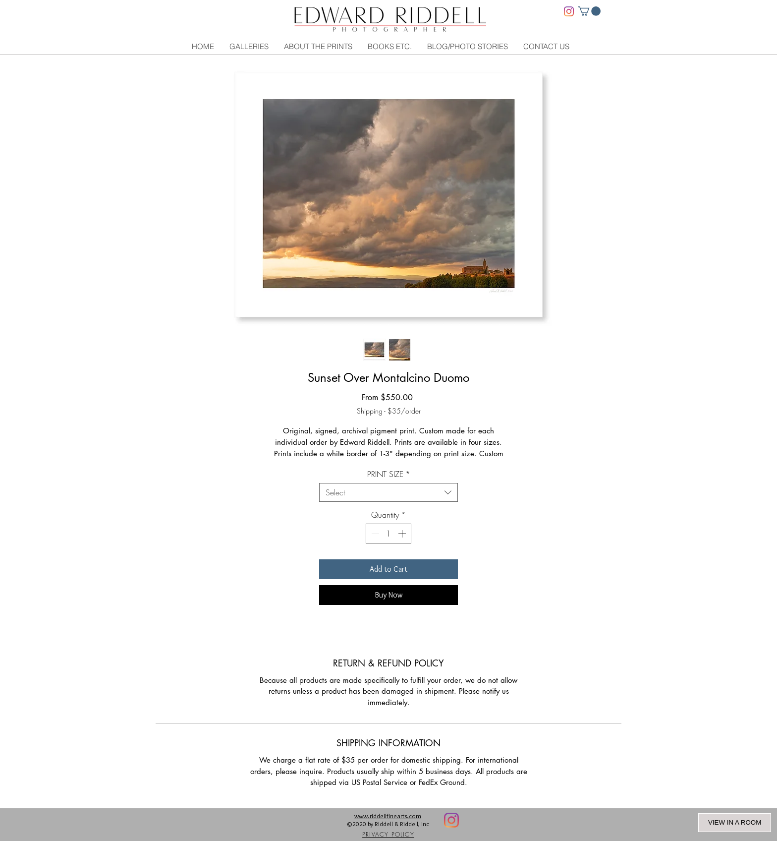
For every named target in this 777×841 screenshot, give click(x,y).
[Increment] (403, 533)
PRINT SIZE (388, 474)
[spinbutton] (388, 533)
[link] (589, 11)
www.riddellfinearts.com (387, 816)
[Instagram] (569, 11)
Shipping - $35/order (389, 411)
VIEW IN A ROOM (734, 822)
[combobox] (388, 492)
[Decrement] (374, 533)
